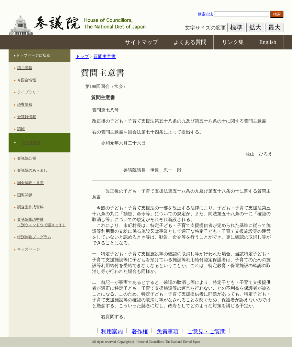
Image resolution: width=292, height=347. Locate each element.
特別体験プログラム (34, 237)
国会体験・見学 (30, 183)
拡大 (255, 27)
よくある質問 (189, 42)
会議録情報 (26, 117)
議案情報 (24, 104)
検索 (277, 14)
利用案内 (112, 331)
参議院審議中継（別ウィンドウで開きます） (41, 222)
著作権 (140, 331)
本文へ (146, 3)
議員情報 (24, 68)
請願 (21, 129)
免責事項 (168, 331)
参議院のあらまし (32, 170)
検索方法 (205, 14)
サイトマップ (141, 42)
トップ (82, 56)
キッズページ (28, 249)
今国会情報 (26, 80)
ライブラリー (28, 92)
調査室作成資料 (30, 207)
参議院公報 (26, 158)
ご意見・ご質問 (206, 331)
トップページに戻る (33, 55)
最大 (274, 27)
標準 (236, 27)
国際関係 (24, 195)
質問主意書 (31, 142)
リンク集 (233, 42)
